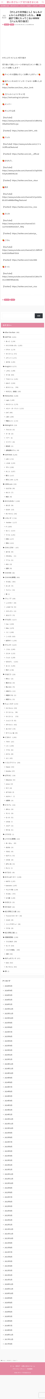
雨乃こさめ (12, 483)
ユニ (9, 768)
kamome (11, 899)
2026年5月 (8, 1001)
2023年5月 (8, 1170)
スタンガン (11, 618)
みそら (10, 764)
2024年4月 (8, 1119)
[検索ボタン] (43, 2)
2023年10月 (9, 1147)
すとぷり (7, 24)
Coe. (10, 631)
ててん (10, 565)
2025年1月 (8, 1076)
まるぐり (10, 622)
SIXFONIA (11, 457)
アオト (10, 751)
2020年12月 (9, 1306)
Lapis (10, 402)
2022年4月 (8, 1231)
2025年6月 (8, 1053)
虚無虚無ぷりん (12, 453)
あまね (10, 860)
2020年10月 (9, 1316)
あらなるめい (12, 505)
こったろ (11, 644)
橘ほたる (10, 691)
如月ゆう (11, 648)
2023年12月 (9, 1137)
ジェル (12, 24)
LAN (10, 462)
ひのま (9, 833)
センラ (10, 960)
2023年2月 (8, 1184)
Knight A (11, 367)
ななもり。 (12, 670)
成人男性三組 (11, 947)
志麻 (9, 969)
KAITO (11, 894)
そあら (10, 864)
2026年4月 (8, 1006)
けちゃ (10, 350)
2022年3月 (8, 1236)
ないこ (10, 535)
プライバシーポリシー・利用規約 (22, 1393)
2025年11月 (9, 1029)
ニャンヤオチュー (13, 938)
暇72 (10, 479)
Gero (9, 978)
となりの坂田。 (13, 965)
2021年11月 (9, 1255)
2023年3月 (8, 1180)
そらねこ (11, 588)
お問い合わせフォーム (28, 1390)
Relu (10, 635)
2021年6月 (8, 1278)
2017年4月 (8, 1368)
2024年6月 (8, 1109)
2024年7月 (8, 1104)
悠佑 (10, 548)
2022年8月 (8, 1213)
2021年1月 (8, 1302)
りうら (10, 540)
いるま (10, 466)
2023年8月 (8, 1156)
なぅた (10, 829)
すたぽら (11, 626)
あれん (10, 821)
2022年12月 (9, 1194)
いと (10, 756)
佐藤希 (10, 812)
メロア (10, 838)
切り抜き (10, 920)
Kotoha (10, 782)
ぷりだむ (9, 846)
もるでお (10, 492)
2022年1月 (8, 1245)
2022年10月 (9, 1203)
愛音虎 (10, 449)
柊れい (10, 687)
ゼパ (9, 799)
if (9, 531)
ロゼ (9, 414)
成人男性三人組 (12, 925)
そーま (10, 436)
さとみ (10, 661)
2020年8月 (8, 1325)
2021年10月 (9, 1259)
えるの (10, 934)
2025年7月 (8, 1048)
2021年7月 (8, 1274)
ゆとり (10, 496)
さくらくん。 (12, 721)
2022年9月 (8, 1208)
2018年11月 (9, 1358)
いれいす (11, 522)
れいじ (9, 881)
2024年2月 (8, 1128)
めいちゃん (11, 518)
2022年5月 (8, 1227)
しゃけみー (11, 609)
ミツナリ (10, 445)
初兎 (10, 544)
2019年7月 (8, 1349)
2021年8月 (8, 1269)
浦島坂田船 (11, 951)
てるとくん (12, 380)
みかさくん (12, 406)
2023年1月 (8, 1189)
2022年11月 (9, 1198)
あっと (10, 342)
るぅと (10, 674)
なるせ (10, 514)
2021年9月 (8, 1264)
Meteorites (11, 397)
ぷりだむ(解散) (12, 851)
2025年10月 (9, 1034)
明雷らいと (12, 423)
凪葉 (9, 574)
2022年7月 (8, 1217)
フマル (10, 760)
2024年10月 (9, 1090)
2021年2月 (8, 1297)
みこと (10, 475)
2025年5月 (8, 1057)
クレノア (10, 605)
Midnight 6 (11, 427)
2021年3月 (8, 1292)
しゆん (10, 372)
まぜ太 (10, 363)
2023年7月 (8, 1161)
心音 (10, 419)
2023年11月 (9, 1142)
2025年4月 (8, 1062)
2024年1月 (8, 1133)
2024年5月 (8, 1114)
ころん (10, 657)
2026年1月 (8, 1020)
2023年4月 (8, 1175)
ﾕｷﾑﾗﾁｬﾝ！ (10, 807)
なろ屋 (10, 911)
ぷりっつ (11, 358)
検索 (38, 316)
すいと (10, 825)
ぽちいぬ (10, 877)
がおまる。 (11, 561)
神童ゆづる (11, 704)
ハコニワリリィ (12, 773)
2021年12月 (9, 1250)
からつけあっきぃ (14, 346)
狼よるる (10, 695)
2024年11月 (9, 1086)
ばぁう (10, 384)
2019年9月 (8, 1344)
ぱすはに (10, 786)
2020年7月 (8, 1330)
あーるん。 (11, 855)
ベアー (9, 440)
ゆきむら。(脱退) (13, 393)
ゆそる (10, 842)
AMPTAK (10, 337)
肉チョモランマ (12, 973)
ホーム (12, 1390)
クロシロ (10, 432)
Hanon (10, 777)
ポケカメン (11, 734)
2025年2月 (8, 1072)
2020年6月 (8, 1335)
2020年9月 (8, 1321)
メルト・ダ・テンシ (15, 410)
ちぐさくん (11, 354)
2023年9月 (8, 1151)
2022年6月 (8, 1222)
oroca (9, 795)
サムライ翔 (12, 903)
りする (10, 942)
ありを (10, 557)
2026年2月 (8, 1015)
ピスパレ (10, 816)
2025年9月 (8, 1039)
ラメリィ (10, 596)
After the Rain (12, 332)
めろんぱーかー (13, 890)
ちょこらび (11, 712)
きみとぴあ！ (12, 552)
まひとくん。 (12, 389)
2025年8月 (8, 1043)
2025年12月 (9, 1025)
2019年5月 (8, 1353)
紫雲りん (10, 708)
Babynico (11, 790)
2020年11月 (9, 1311)
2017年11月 (9, 1363)
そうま (10, 376)
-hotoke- (11, 527)
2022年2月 (8, 1241)
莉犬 (10, 678)
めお (9, 570)
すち (10, 470)
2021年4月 (8, 1288)
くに (10, 639)
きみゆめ (10, 578)
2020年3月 (8, 1339)
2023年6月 (8, 1166)
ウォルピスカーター (14, 930)
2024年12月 (9, 1081)
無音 (9, 501)
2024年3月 (8, 1123)
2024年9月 (8, 1095)
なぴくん (10, 868)
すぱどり (10, 682)
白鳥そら (11, 700)
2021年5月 (8, 1283)
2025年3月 (8, 1067)
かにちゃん (11, 717)
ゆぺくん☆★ (12, 742)
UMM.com (11, 488)
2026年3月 (8, 1010)
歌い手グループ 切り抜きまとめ (22, 2)
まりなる (10, 803)
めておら (10, 885)
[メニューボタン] (2, 2)
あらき (10, 510)
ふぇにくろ (11, 730)
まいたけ (11, 738)
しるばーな (11, 614)
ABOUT (18, 1390)
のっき (10, 592)
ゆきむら (10, 916)
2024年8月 (8, 1100)
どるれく (11, 747)
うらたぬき (11, 956)
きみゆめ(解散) (12, 583)
